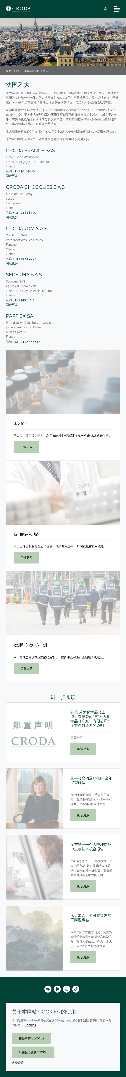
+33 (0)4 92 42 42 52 (26, 341)
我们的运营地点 (27, 534)
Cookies (30, 1025)
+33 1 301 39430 (24, 171)
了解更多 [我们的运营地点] (26, 557)
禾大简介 (21, 423)
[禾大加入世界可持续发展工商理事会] (34, 938)
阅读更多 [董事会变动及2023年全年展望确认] (83, 815)
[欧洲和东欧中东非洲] (63, 603)
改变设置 (18, 1063)
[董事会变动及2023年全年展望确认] (34, 798)
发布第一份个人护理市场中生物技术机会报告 (90, 846)
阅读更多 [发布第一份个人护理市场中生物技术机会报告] (83, 886)
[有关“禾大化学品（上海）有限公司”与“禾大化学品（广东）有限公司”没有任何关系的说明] (34, 732)
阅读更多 (12, 175)
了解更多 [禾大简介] (26, 447)
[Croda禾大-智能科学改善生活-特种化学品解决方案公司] (18, 9)
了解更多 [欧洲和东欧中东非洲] (26, 668)
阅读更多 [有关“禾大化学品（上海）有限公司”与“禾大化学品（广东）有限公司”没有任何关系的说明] (83, 749)
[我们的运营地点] (63, 493)
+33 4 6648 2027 (24, 258)
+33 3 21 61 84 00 (25, 212)
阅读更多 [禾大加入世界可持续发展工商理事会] (83, 957)
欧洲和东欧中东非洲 (30, 645)
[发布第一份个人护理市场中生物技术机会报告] (34, 867)
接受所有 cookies (31, 1038)
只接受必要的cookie (33, 1052)
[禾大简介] (63, 382)
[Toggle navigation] (117, 9)
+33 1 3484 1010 (24, 300)
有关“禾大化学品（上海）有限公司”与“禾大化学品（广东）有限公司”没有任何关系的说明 (90, 719)
